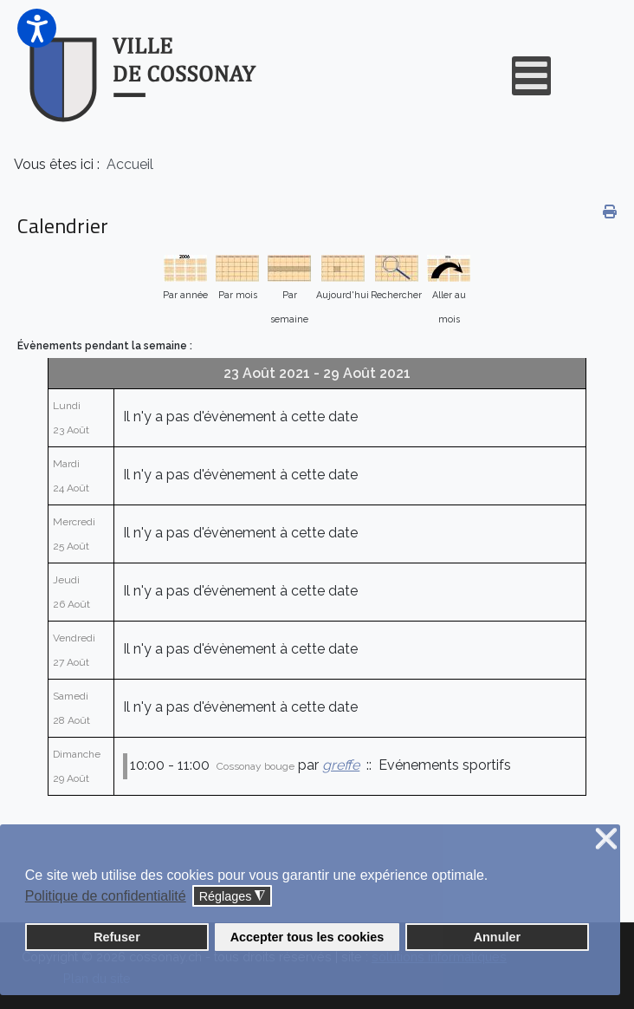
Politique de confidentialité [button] (105, 896)
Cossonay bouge (255, 766)
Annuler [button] (497, 937)
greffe (340, 765)
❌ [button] (606, 839)
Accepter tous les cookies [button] (307, 937)
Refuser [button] (117, 937)
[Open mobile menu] (531, 75)
